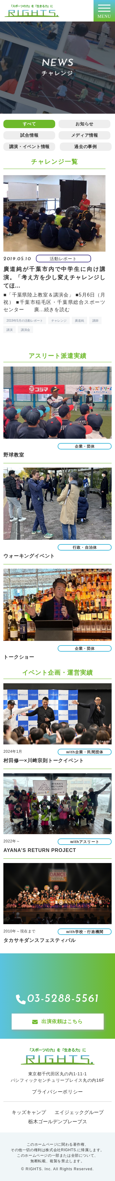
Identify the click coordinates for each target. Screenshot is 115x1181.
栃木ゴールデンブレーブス (57, 1121)
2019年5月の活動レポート (24, 320)
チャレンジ (59, 320)
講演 (9, 330)
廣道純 (79, 320)
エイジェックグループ (79, 1112)
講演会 (25, 330)
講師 (95, 320)
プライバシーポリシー (57, 1091)
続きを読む (57, 309)
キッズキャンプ (29, 1112)
